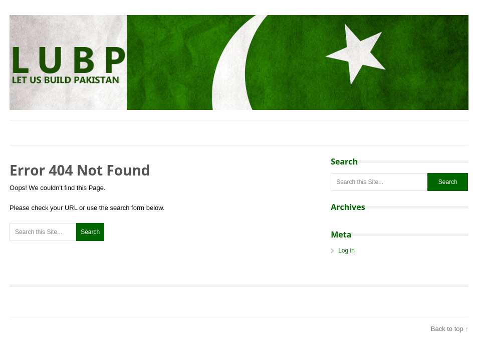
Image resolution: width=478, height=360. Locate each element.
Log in (346, 250)
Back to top (447, 328)
